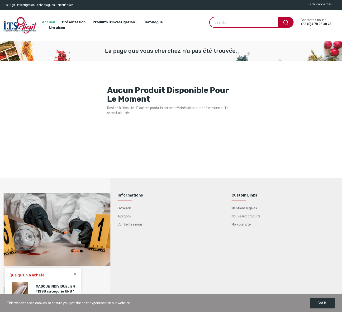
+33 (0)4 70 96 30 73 (316, 24)
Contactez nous (130, 224)
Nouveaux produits (246, 216)
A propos (124, 216)
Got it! (322, 303)
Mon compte (241, 224)
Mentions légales (244, 208)
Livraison (124, 208)
